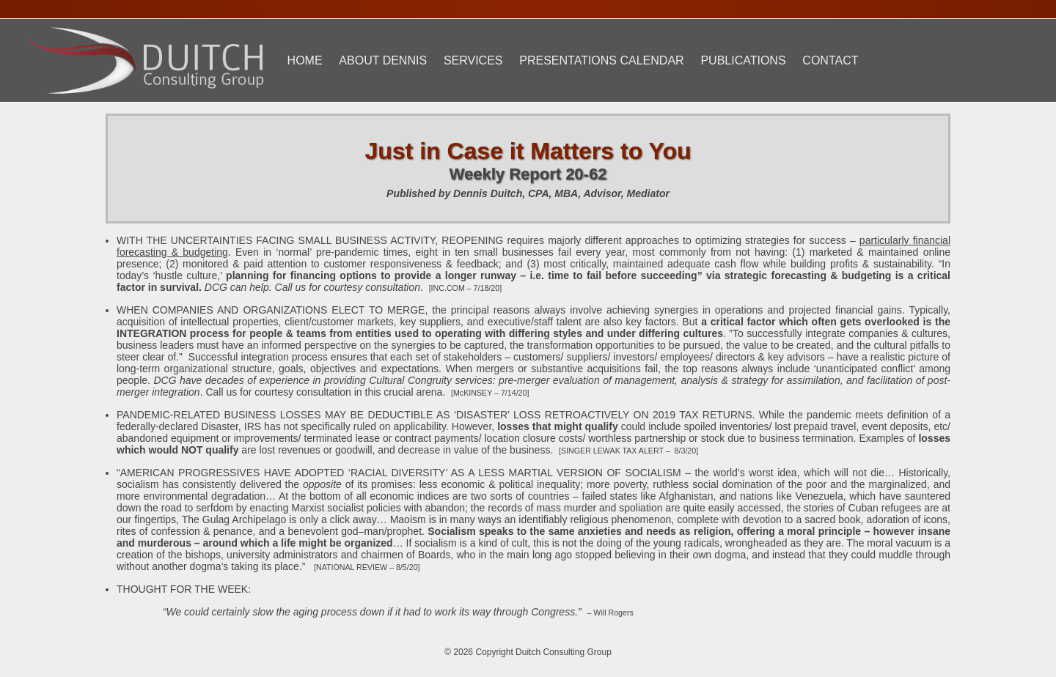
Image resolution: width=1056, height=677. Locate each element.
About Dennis (383, 60)
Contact (830, 60)
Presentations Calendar (601, 60)
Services (473, 60)
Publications (742, 60)
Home (305, 60)
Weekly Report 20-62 (528, 174)
